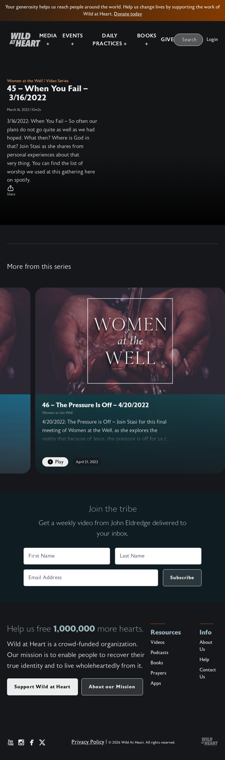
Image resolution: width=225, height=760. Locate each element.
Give (167, 39)
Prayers (158, 673)
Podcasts (159, 652)
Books (157, 663)
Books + (146, 39)
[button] (52, 191)
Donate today (128, 14)
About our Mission (112, 686)
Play (55, 461)
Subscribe (182, 577)
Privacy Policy (87, 742)
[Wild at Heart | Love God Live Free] (19, 39)
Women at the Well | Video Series (38, 81)
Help (204, 659)
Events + (67, 39)
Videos (158, 642)
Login (212, 39)
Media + (41, 39)
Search (189, 39)
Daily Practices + (106, 39)
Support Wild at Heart (42, 686)
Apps (156, 683)
